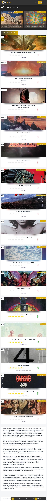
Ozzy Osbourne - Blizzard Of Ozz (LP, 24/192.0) (23, 105)
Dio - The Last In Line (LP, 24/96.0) (23, 78)
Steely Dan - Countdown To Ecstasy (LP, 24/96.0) (23, 339)
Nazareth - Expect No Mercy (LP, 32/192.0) (23, 314)
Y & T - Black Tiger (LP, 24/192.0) (23, 185)
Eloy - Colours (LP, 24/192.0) (23, 288)
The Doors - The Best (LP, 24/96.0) (23, 237)
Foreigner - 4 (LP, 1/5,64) (23, 365)
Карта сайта (6, 498)
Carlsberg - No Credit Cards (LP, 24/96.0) (23, 416)
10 (23, 55)
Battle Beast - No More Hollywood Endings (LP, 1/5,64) (23, 52)
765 (38, 498)
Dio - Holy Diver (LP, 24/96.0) (23, 132)
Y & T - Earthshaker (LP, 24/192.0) (23, 211)
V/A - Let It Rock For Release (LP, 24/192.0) (23, 391)
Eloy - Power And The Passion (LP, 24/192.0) (23, 262)
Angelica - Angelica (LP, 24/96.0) (23, 160)
